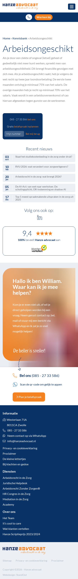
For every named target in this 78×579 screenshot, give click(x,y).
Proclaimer (9, 453)
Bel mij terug (33, 133)
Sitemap (7, 560)
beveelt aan (39, 239)
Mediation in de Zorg (15, 499)
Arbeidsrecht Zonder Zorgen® (21, 488)
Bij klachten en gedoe (15, 464)
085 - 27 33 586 (22, 119)
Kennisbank (19, 38)
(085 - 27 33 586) (36, 375)
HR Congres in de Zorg (16, 493)
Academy (8, 504)
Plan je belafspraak (28, 396)
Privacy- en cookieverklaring (20, 448)
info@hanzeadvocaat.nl (21, 441)
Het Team (8, 518)
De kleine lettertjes (14, 458)
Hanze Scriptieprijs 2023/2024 (21, 534)
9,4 (27, 233)
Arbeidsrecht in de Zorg (17, 477)
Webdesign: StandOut (15, 574)
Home (6, 38)
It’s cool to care (12, 523)
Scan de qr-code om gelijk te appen (37, 384)
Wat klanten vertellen (16, 528)
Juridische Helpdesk (15, 483)
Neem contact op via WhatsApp (24, 435)
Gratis (22, 126)
